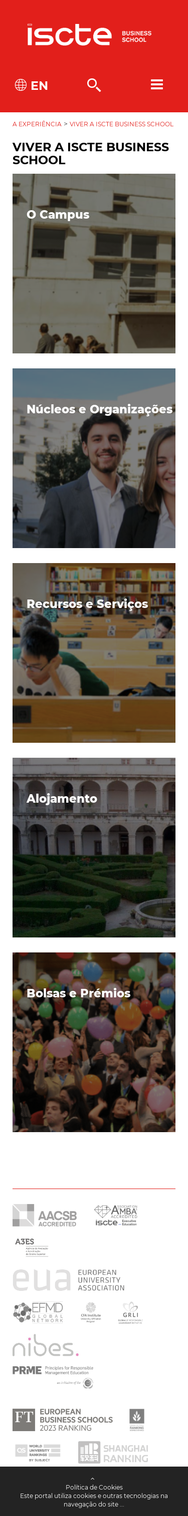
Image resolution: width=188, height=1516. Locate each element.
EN (37, 85)
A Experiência (37, 124)
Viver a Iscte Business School (121, 124)
